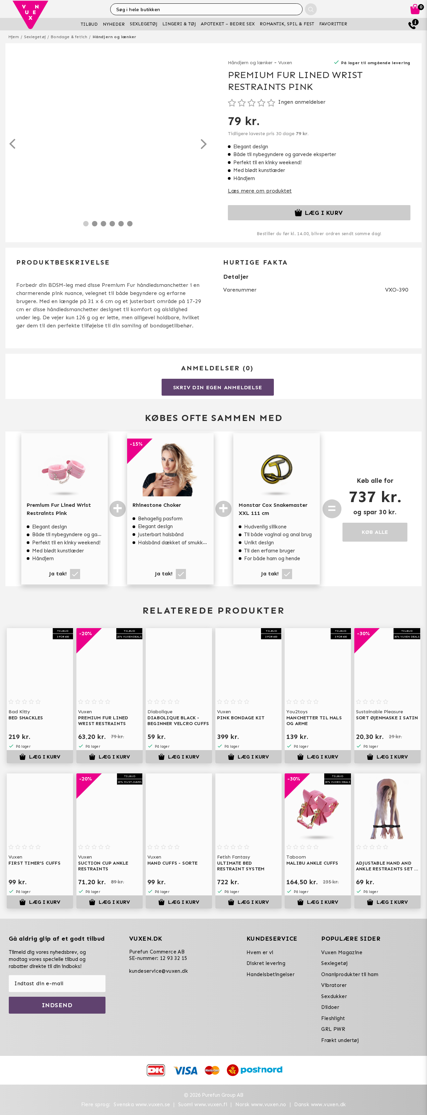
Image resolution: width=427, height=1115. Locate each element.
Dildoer (330, 1007)
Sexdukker (334, 996)
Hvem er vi (260, 952)
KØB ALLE (375, 532)
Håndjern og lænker (115, 36)
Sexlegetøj (35, 36)
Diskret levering (265, 963)
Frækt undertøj (340, 1040)
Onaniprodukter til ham (349, 974)
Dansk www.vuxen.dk (320, 1104)
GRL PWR (333, 1029)
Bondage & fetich (69, 36)
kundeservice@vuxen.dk (158, 971)
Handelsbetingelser (270, 974)
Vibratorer (334, 985)
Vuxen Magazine (341, 952)
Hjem (13, 36)
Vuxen (285, 63)
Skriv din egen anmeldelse (217, 387)
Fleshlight (333, 1018)
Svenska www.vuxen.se (142, 1104)
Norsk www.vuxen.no (260, 1104)
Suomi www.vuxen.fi (202, 1104)
